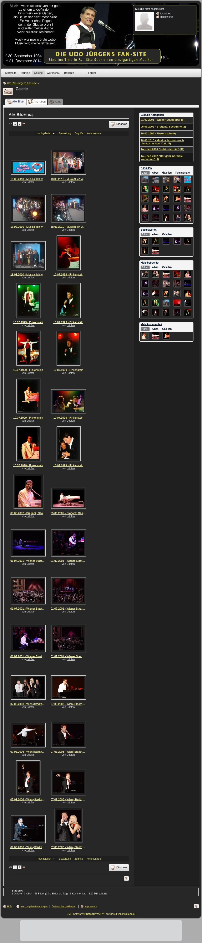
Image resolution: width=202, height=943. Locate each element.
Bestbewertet (149, 229)
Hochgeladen (46, 133)
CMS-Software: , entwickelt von (101, 914)
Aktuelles (146, 168)
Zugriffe (79, 133)
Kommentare (94, 133)
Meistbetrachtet (150, 262)
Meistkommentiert (151, 324)
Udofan (30, 182)
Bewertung (65, 133)
